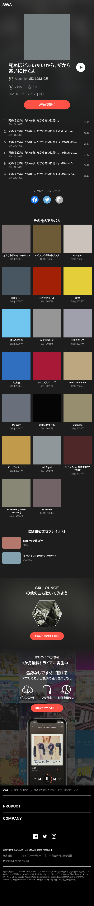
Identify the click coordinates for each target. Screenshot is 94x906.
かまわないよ (47, 340)
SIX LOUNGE (38, 78)
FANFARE (47, 509)
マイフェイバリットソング (47, 255)
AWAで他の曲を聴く (47, 636)
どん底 (16, 382)
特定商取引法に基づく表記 (16, 861)
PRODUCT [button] (12, 806)
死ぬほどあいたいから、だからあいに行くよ (56, 790)
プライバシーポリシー (30, 855)
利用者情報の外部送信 (60, 855)
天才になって (77, 340)
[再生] (80, 67)
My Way (16, 425)
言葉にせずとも (47, 425)
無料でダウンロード (47, 708)
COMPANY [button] (12, 818)
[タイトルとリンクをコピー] (59, 200)
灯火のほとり (16, 340)
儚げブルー (16, 298)
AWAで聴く (47, 104)
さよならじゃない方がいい (16, 255)
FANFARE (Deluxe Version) (16, 511)
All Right (47, 467)
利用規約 (7, 855)
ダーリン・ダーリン (16, 467)
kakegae (77, 255)
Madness (77, 425)
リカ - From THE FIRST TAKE (77, 469)
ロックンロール (47, 298)
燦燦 (77, 298)
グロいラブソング (47, 382)
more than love (77, 382)
